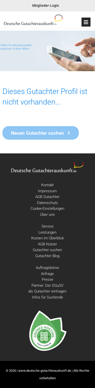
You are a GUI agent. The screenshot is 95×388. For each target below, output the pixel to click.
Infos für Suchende (47, 297)
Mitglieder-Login (45, 6)
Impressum (47, 191)
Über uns (47, 214)
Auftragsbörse (47, 267)
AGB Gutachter (47, 197)
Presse (47, 279)
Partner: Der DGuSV (48, 285)
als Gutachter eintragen (47, 291)
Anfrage (47, 273)
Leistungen (47, 232)
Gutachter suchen (47, 250)
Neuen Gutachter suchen (40, 133)
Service (48, 226)
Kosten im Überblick (47, 238)
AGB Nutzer (47, 244)
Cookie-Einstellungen (47, 208)
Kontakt (47, 185)
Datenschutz (47, 203)
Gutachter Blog (47, 256)
